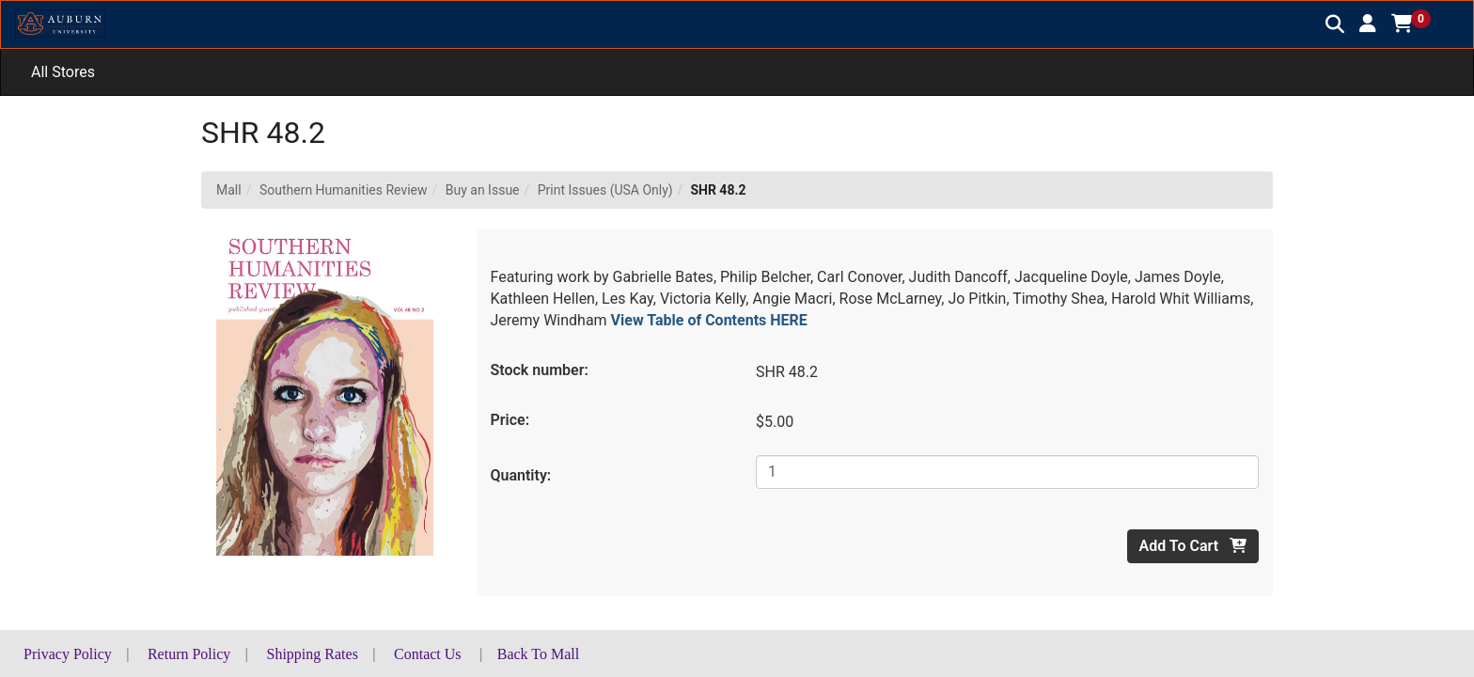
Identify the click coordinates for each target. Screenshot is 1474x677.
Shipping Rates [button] (312, 654)
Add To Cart (1193, 546)
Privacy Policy (68, 654)
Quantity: (521, 475)
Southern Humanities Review (343, 189)
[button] (1368, 23)
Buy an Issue (483, 189)
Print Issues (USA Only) (605, 189)
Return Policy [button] (189, 654)
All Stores (63, 72)
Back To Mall (538, 654)
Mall (229, 189)
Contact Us (428, 654)
